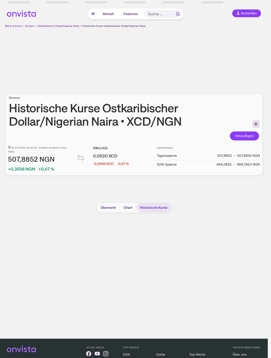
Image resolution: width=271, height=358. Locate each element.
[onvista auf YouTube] (97, 354)
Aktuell (108, 14)
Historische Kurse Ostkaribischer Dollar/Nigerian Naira (113, 26)
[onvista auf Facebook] (88, 354)
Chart (127, 207)
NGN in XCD (100, 147)
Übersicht (108, 207)
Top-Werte (197, 354)
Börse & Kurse (13, 26)
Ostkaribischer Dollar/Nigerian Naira (58, 26)
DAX (126, 354)
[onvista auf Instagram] (105, 354)
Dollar (160, 354)
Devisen (29, 26)
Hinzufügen (244, 136)
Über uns (240, 354)
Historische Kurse (154, 207)
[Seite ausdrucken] (256, 124)
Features (131, 14)
